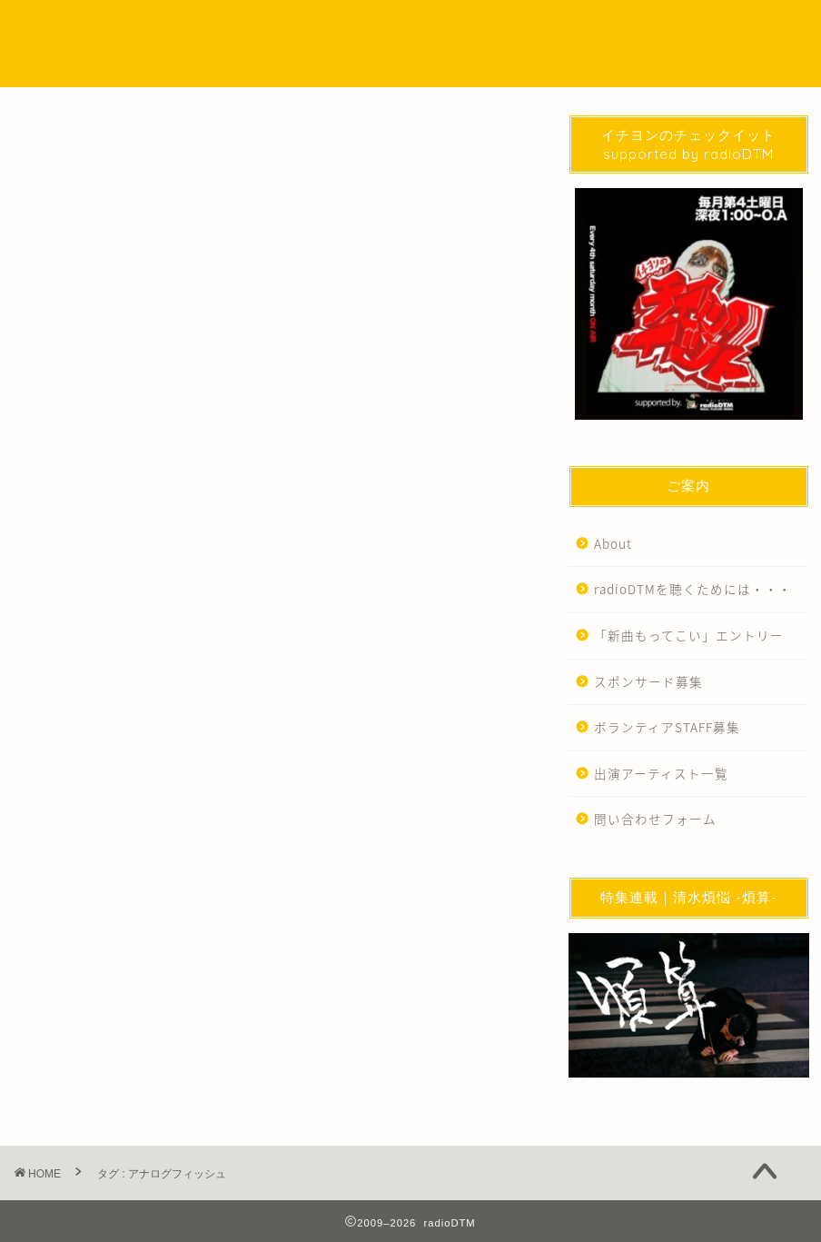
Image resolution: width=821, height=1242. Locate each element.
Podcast (346, 28)
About (613, 543)
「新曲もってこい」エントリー (689, 635)
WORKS (558, 28)
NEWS (278, 28)
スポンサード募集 (648, 681)
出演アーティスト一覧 (661, 773)
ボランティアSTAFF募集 (667, 727)
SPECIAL (419, 28)
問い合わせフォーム (655, 819)
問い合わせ (637, 28)
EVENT (489, 28)
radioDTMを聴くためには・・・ (693, 589)
